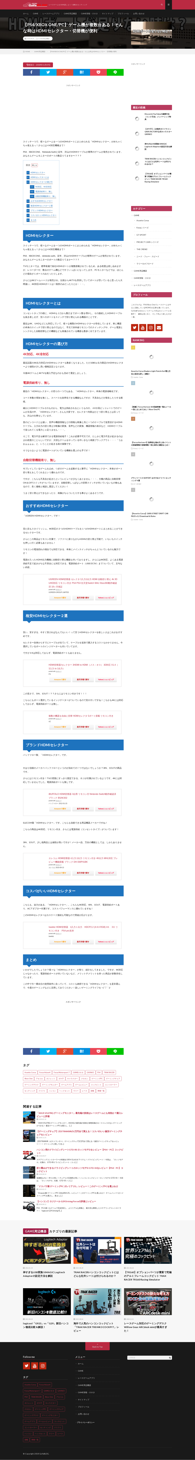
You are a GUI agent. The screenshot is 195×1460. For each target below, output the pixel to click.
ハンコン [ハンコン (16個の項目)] (52, 1091)
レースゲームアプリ (51, 13)
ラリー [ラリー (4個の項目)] (76, 1091)
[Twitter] (134, 326)
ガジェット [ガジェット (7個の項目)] (50, 1079)
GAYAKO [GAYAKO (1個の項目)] (90, 1072)
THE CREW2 (141, 249)
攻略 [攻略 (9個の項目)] (92, 1091)
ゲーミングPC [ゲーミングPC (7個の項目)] (97, 1079)
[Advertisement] (73, 106)
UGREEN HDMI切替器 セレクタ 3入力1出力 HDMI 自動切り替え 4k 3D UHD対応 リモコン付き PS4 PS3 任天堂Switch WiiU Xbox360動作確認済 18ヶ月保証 (83, 583)
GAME (35, 13)
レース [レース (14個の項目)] (84, 1091)
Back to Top (97, 1347)
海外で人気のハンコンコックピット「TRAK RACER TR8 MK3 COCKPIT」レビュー (96, 1327)
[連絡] (158, 326)
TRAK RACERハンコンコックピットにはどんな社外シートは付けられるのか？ (158, 161)
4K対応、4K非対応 (41, 187)
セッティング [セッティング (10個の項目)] (30, 1091)
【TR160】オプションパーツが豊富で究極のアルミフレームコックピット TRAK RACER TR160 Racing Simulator (148, 1276)
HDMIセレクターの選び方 (40, 182)
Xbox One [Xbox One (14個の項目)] (28, 1079)
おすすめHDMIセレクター (40, 201)
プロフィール (123, 13)
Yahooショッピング (106, 598)
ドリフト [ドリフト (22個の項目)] (42, 1091)
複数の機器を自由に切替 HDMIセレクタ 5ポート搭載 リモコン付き (81, 716)
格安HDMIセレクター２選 (40, 206)
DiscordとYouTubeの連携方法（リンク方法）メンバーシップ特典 (158, 117)
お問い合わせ (139, 13)
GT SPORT (141, 234)
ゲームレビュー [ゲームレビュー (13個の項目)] (81, 1085)
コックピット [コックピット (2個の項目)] (96, 1085)
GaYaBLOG (44, 1454)
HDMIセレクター (36, 172)
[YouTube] (142, 326)
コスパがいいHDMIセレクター (41, 215)
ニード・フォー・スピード (147, 256)
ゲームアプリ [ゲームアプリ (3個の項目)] (66, 1085)
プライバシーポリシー (86, 1421)
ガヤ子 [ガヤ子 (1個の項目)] (61, 1079)
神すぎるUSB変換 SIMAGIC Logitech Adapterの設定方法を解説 (158, 146)
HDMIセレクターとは (38, 177)
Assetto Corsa (142, 220)
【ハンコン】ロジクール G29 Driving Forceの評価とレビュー (66, 1201)
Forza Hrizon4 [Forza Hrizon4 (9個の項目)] (44, 1072)
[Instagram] (150, 326)
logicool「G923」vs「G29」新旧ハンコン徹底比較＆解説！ (46, 1325)
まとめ (31, 220)
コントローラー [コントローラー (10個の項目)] (111, 1085)
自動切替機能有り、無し (43, 196)
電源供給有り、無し (41, 191)
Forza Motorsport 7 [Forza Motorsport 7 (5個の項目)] (62, 1072)
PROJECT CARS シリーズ (147, 241)
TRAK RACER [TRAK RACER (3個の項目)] (109, 1072)
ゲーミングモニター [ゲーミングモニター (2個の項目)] (50, 1085)
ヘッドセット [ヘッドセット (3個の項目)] (64, 1091)
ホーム (26, 13)
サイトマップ (108, 13)
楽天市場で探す (83, 598)
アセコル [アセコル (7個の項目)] (39, 1079)
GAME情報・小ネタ (89, 13)
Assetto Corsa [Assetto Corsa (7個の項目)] (30, 1072)
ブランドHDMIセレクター (40, 210)
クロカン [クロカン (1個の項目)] (84, 1079)
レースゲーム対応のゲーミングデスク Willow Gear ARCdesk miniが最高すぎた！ (145, 1327)
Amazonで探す (60, 598)
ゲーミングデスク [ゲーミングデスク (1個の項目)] (32, 1085)
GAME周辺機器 (70, 13)
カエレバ (58, 589)
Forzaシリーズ (142, 227)
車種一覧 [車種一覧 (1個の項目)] (101, 1091)
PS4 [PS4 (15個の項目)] (98, 1072)
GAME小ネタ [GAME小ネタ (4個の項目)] (78, 1072)
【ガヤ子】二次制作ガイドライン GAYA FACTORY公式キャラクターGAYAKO (158, 131)
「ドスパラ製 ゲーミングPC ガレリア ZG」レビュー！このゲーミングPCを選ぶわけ (77, 1186)
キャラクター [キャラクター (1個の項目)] (72, 1079)
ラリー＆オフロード (145, 263)
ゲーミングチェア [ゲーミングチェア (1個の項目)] (113, 1079)
